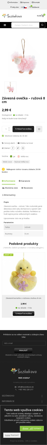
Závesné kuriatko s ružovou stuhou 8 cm (23, 298)
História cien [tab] (10, 188)
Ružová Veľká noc (21, 162)
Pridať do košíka (23, 129)
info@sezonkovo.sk (26, 387)
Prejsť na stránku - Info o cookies (23, 441)
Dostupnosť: (7, 115)
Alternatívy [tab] (8, 195)
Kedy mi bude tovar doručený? (14, 118)
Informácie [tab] (8, 181)
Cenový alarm (8, 143)
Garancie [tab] (24, 181)
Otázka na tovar (25, 143)
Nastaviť (12, 435)
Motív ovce (7, 162)
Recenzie (27, 188)
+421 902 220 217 (25, 389)
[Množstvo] (6, 129)
